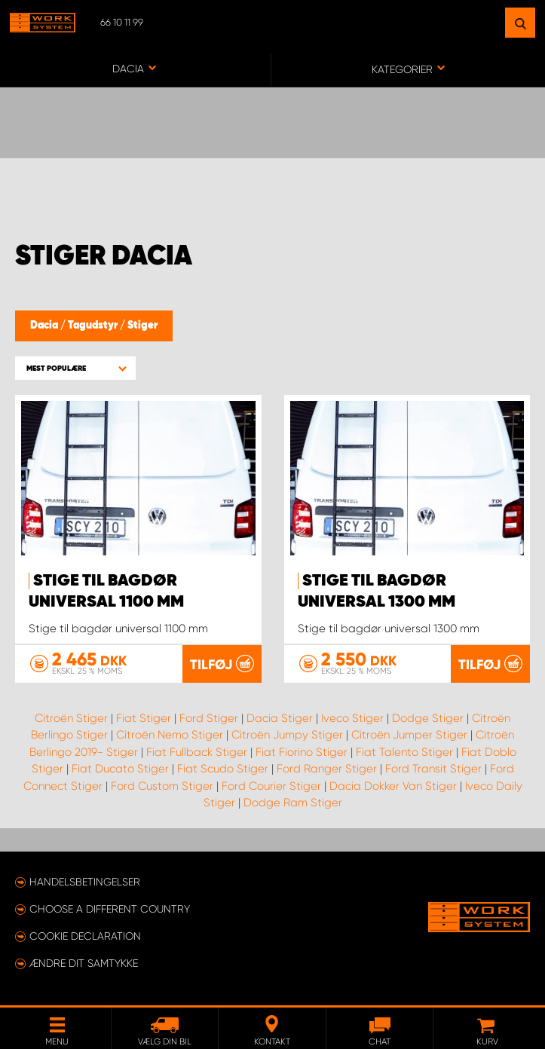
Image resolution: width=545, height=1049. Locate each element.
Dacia (45, 325)
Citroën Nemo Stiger (169, 735)
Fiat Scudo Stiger (222, 768)
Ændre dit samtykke (83, 963)
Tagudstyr (94, 325)
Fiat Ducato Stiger (120, 768)
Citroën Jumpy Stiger (287, 735)
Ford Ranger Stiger (327, 768)
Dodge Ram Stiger (292, 802)
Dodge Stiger (428, 717)
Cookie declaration (85, 936)
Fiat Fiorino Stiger (302, 751)
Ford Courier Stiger (271, 785)
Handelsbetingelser (84, 882)
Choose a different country (109, 909)
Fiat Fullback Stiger (196, 751)
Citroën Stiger (71, 717)
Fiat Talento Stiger (404, 751)
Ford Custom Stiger (162, 785)
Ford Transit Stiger (433, 768)
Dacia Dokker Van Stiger (393, 785)
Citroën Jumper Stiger (409, 735)
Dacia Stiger (279, 717)
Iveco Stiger (352, 717)
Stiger (142, 325)
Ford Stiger (208, 717)
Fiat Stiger (143, 717)
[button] (75, 368)
